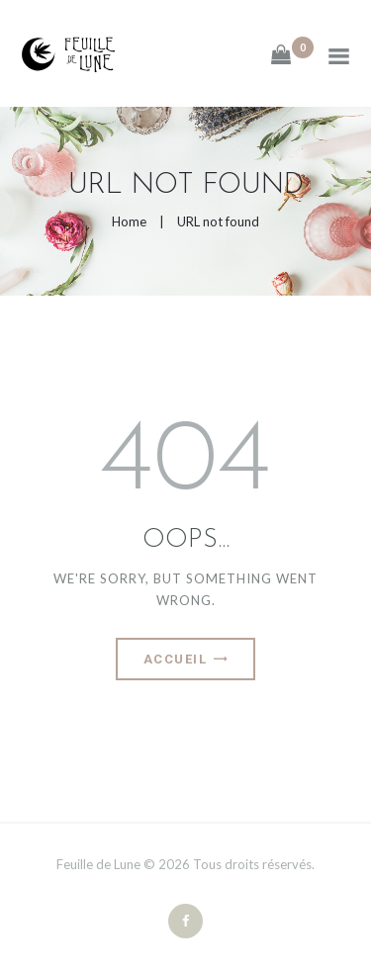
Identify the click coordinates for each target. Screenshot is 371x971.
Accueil (175, 659)
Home (129, 221)
